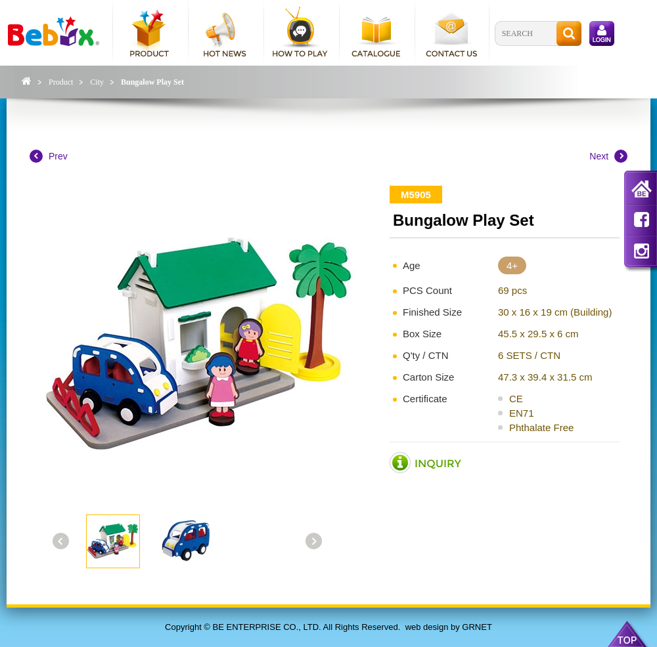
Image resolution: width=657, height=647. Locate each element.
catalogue (376, 33)
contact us (451, 33)
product (149, 33)
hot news (225, 33)
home (641, 190)
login (601, 33)
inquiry (426, 463)
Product (61, 82)
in (641, 250)
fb (641, 219)
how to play (300, 33)
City (97, 82)
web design (427, 627)
